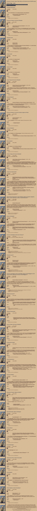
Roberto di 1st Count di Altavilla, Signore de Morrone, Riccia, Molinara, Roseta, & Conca (21, 365)
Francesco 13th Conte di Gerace (20, 221)
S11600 (10, 270)
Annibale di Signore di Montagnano (20, 32)
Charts (19, 4)
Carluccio (16, 117)
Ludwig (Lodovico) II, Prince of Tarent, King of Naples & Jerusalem (23, 347)
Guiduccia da (21, 463)
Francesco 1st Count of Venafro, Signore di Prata (21, 88)
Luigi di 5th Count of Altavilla (18, 25)
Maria (15, 118)
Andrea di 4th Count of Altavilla (19, 85)
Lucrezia (16, 15)
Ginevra (24, 418)
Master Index (16, 4)
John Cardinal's (17, 510)
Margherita (16, 242)
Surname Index (12, 4)
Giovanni (10, 225)
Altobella (15, 26)
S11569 (10, 252)
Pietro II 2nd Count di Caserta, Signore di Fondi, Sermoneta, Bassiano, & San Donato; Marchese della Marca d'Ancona (24, 398)
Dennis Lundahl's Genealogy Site (11, 5)
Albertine (15, 261)
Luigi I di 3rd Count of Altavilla (19, 159)
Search (26, 4)
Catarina (17, 59)
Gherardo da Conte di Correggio (14, 496)
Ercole (33, 436)
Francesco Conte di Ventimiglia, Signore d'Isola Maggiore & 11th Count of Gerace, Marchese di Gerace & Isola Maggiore (24, 240)
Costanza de (17, 86)
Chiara (16, 331)
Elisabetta (25, 28)
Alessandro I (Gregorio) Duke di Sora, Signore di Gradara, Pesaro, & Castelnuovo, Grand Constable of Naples (21, 419)
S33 (9, 18)
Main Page (8, 4)
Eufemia (24, 163)
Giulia (15, 499)
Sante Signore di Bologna (21, 436)
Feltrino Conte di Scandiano (19, 477)
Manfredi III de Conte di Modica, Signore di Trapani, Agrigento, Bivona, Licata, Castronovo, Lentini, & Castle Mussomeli (23, 177)
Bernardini (16, 494)
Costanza (16, 422)
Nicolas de (15, 260)
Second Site (20, 510)
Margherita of (14, 182)
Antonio (17, 72)
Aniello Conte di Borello (23, 12)
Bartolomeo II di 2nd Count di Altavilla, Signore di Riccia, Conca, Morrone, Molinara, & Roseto (23, 386)
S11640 (10, 194)
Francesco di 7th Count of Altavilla (22, 45)
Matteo (15, 493)
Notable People (23, 4)
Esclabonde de (16, 160)
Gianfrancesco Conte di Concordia (21, 480)
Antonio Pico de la (18, 482)
